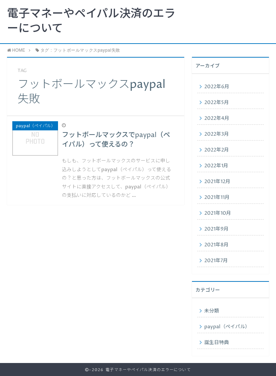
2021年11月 (217, 197)
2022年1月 (216, 166)
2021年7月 (216, 261)
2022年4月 (216, 118)
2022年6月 (216, 87)
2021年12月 (217, 182)
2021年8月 (216, 245)
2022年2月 (216, 150)
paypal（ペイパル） (227, 327)
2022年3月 (216, 134)
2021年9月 (216, 229)
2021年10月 (217, 213)
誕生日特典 (216, 342)
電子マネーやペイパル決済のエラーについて (91, 21)
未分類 (211, 311)
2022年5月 (216, 102)
